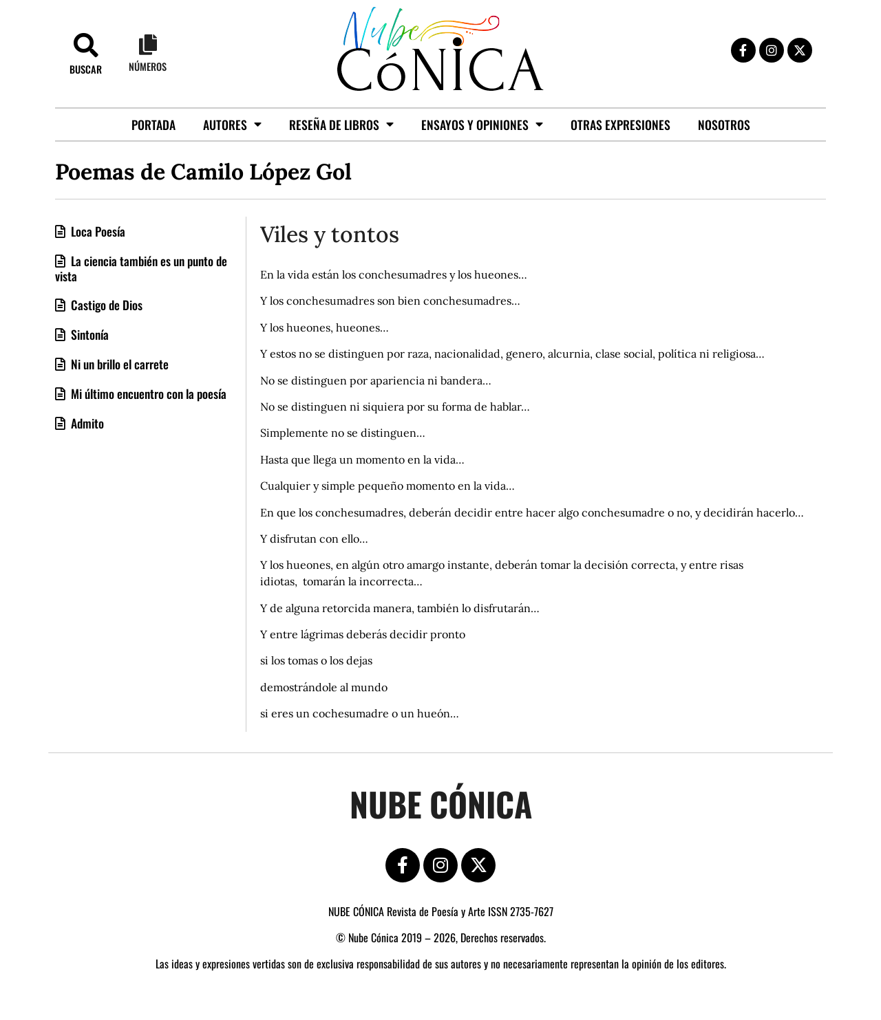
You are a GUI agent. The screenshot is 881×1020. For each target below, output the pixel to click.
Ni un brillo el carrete (118, 364)
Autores (232, 124)
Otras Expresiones (620, 124)
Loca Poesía (96, 231)
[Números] (148, 44)
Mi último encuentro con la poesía (147, 393)
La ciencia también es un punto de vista (141, 268)
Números (148, 66)
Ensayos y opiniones (482, 124)
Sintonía (88, 334)
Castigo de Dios (105, 305)
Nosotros (724, 124)
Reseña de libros (341, 124)
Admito (86, 423)
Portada (153, 124)
